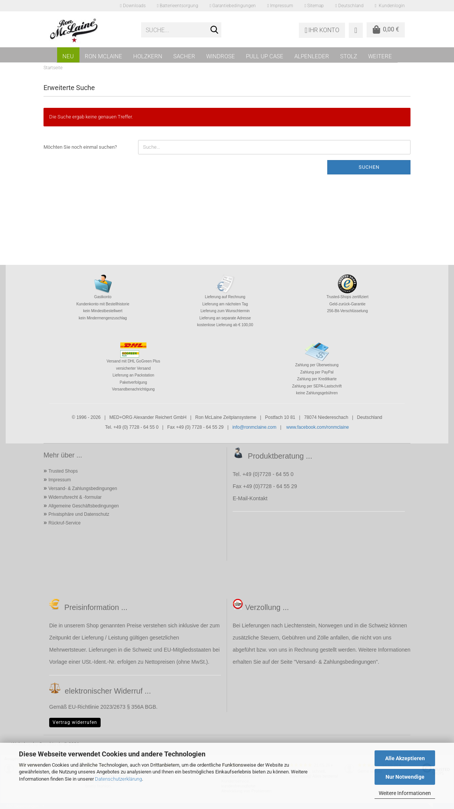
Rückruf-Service (64, 523)
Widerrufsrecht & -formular (75, 497)
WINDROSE (220, 56)
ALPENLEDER (311, 56)
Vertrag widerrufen (75, 722)
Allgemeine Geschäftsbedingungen (83, 506)
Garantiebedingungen (233, 5)
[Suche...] (214, 30)
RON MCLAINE (103, 56)
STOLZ (348, 56)
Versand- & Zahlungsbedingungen (82, 488)
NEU (68, 56)
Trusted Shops (63, 471)
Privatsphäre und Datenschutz (78, 514)
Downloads (132, 5)
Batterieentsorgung (177, 5)
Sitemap (314, 5)
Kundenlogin (390, 5)
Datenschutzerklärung (118, 779)
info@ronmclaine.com (254, 427)
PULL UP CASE (264, 56)
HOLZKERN (147, 56)
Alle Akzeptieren (405, 758)
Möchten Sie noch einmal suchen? (80, 147)
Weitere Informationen (405, 793)
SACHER (184, 56)
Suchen (369, 167)
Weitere (380, 56)
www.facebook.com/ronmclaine (317, 427)
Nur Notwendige (405, 777)
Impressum (280, 5)
